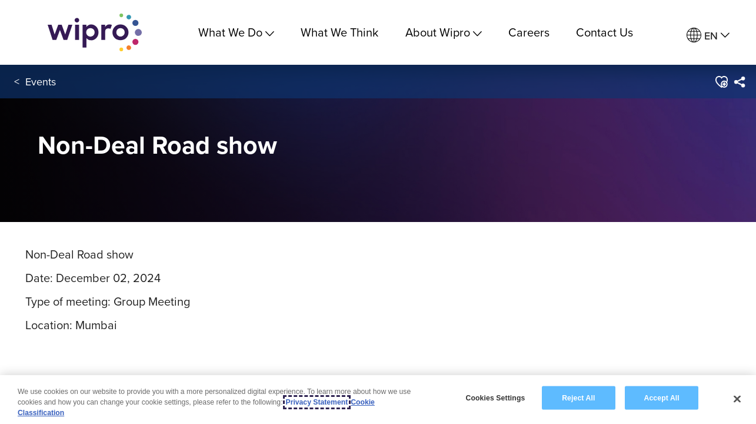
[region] (378, 399)
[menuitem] (708, 35)
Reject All (578, 397)
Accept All (662, 397)
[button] (720, 82)
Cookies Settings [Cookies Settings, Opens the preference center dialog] (495, 397)
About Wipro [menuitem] (443, 32)
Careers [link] (528, 32)
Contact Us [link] (604, 32)
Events (40, 81)
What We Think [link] (339, 32)
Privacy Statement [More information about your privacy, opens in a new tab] (317, 402)
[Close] (737, 399)
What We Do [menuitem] (236, 32)
